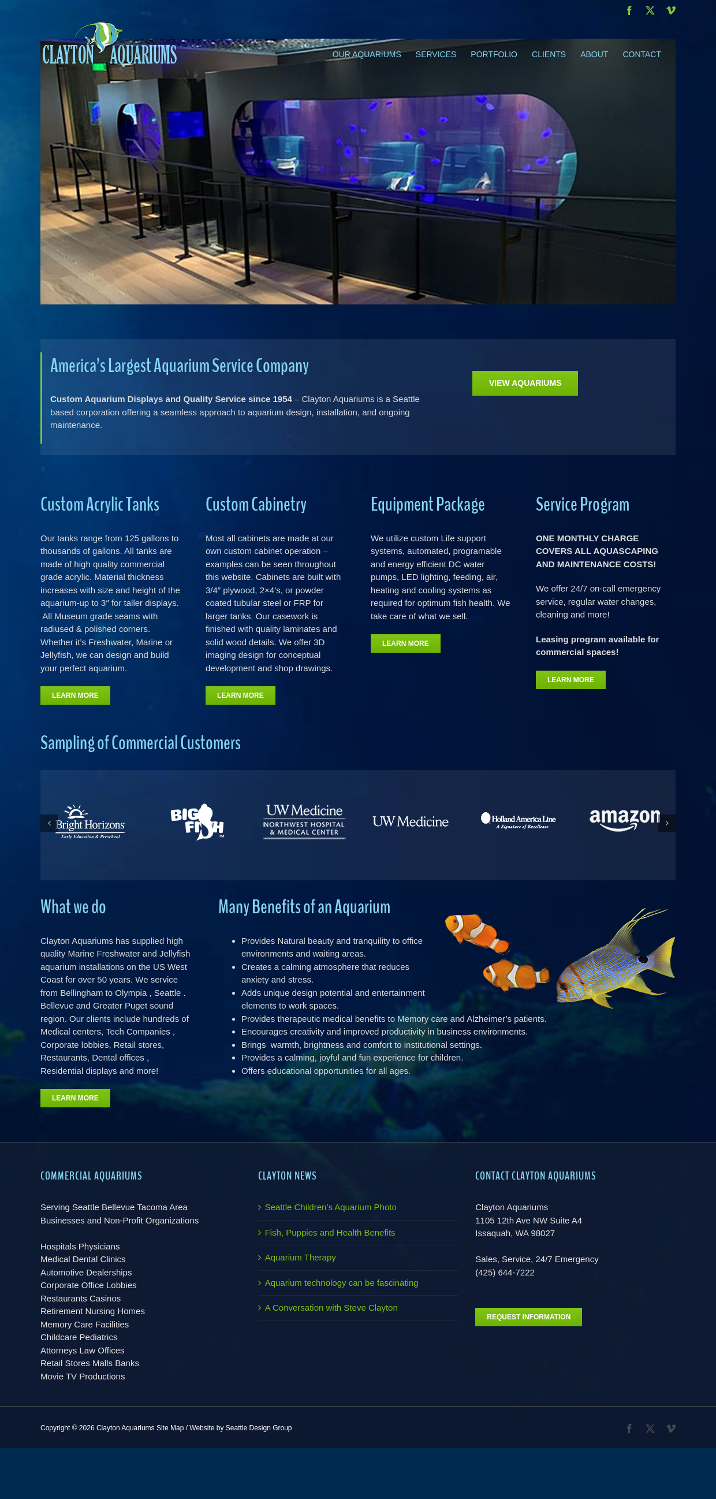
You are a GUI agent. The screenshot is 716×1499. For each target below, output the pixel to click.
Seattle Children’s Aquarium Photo (331, 1207)
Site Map (170, 1428)
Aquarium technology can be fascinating (342, 1283)
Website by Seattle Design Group (240, 1428)
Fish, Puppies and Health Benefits (330, 1232)
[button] (49, 823)
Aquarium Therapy (300, 1257)
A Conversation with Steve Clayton (331, 1307)
